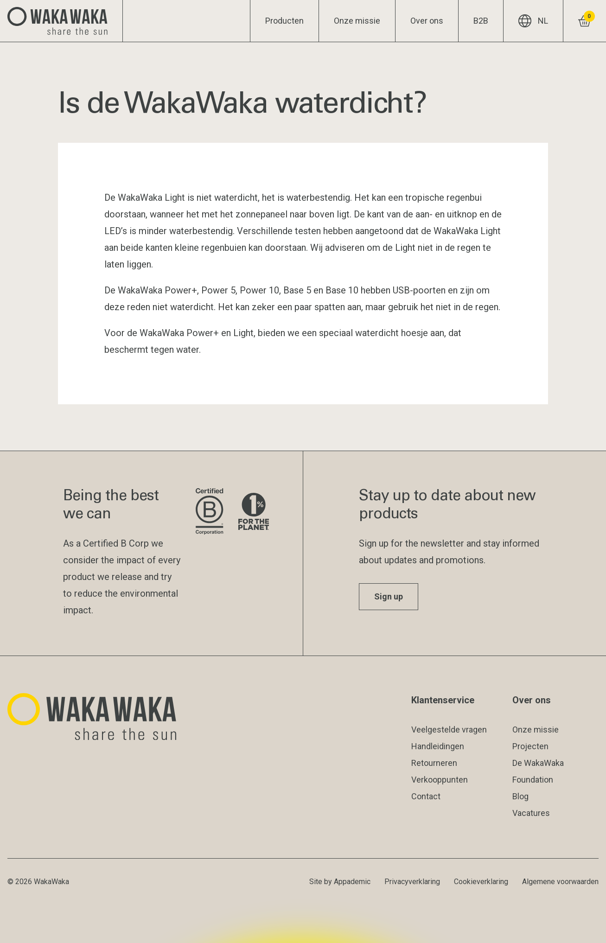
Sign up (388, 596)
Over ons (426, 20)
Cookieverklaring (481, 881)
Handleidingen (437, 746)
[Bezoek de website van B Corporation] (209, 512)
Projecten (530, 746)
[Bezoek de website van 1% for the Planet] (253, 512)
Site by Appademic (339, 881)
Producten (284, 20)
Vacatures (531, 813)
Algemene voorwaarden (560, 881)
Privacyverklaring (412, 881)
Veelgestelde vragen (449, 729)
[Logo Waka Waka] (61, 21)
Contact (425, 796)
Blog (520, 796)
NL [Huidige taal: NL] (533, 20)
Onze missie (357, 20)
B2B (480, 20)
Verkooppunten (439, 779)
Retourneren (434, 763)
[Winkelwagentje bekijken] (584, 21)
